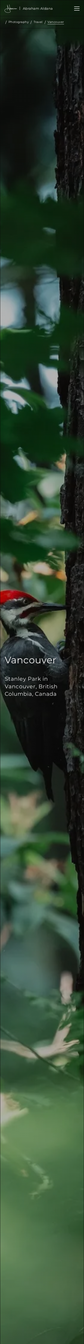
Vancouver (55, 22)
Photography (19, 22)
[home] (37, 8)
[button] (75, 8)
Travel (38, 22)
